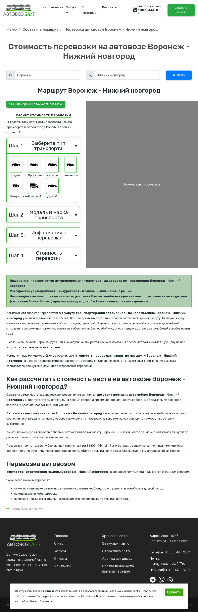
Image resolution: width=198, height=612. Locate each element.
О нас (58, 543)
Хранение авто (115, 536)
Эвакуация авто (115, 543)
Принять (173, 592)
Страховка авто (116, 551)
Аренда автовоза (117, 558)
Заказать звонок (181, 10)
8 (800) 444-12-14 (177, 552)
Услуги (71, 10)
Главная (61, 536)
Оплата (60, 558)
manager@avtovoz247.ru (167, 564)
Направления (53, 7)
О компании (89, 10)
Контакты (109, 7)
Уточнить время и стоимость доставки (36, 104)
